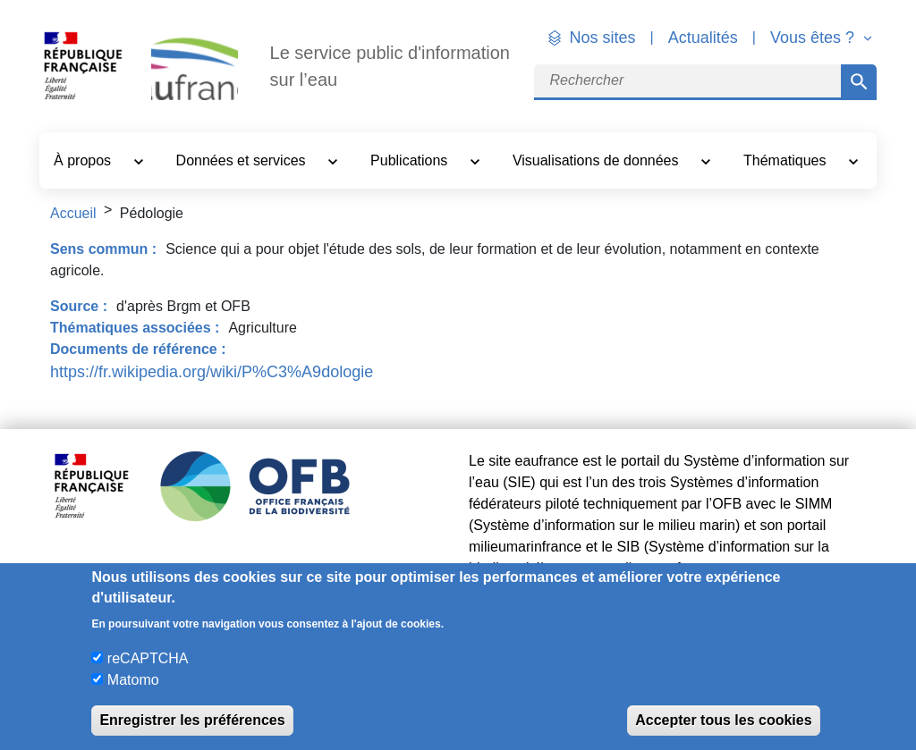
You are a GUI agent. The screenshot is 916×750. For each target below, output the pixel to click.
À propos (84, 160)
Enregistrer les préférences (191, 720)
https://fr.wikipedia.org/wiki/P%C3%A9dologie (211, 372)
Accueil (73, 213)
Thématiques (786, 160)
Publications (411, 160)
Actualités (703, 37)
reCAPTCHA (148, 658)
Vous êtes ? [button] (814, 37)
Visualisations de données (598, 160)
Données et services (243, 160)
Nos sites (603, 37)
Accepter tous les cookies (723, 720)
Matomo (133, 679)
